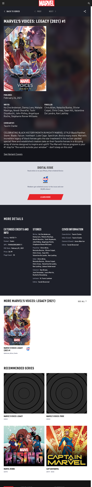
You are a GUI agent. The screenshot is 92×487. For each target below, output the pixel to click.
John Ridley (21, 113)
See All (82, 301)
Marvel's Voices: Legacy (13, 416)
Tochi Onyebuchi (50, 239)
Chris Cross (57, 110)
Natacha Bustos (64, 107)
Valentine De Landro (40, 255)
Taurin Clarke (10, 125)
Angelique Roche (48, 242)
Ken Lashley (62, 113)
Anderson (6, 353)
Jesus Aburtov (80, 241)
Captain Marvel (52, 469)
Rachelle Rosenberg (40, 275)
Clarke (16, 353)
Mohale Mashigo (47, 237)
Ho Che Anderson (12, 107)
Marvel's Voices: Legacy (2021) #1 (13, 349)
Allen (11, 353)
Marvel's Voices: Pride (55, 416)
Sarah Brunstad (43, 282)
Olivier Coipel (50, 250)
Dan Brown (43, 270)
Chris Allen (49, 107)
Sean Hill (68, 110)
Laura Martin (49, 272)
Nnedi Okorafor (21, 110)
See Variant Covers (13, 154)
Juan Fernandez (38, 272)
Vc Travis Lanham (46, 278)
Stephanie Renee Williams (24, 116)
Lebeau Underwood (48, 266)
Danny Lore (28, 107)
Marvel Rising (9, 469)
